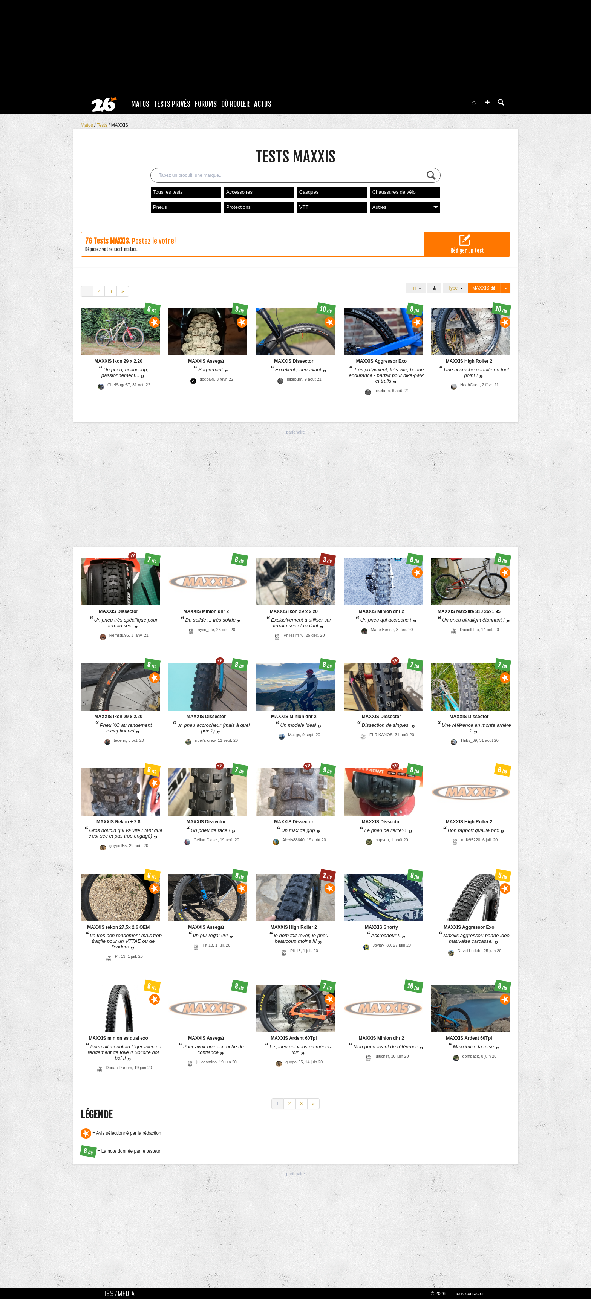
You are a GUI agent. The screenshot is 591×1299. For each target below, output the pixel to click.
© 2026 (438, 1293)
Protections (238, 207)
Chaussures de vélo (394, 192)
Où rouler (235, 104)
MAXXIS (119, 125)
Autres (405, 207)
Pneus (160, 207)
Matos (140, 104)
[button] (487, 102)
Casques (308, 192)
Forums (206, 104)
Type (455, 288)
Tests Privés (172, 104)
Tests (103, 125)
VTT (304, 207)
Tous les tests (168, 192)
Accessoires (239, 192)
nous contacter (469, 1293)
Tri (416, 288)
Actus (262, 104)
